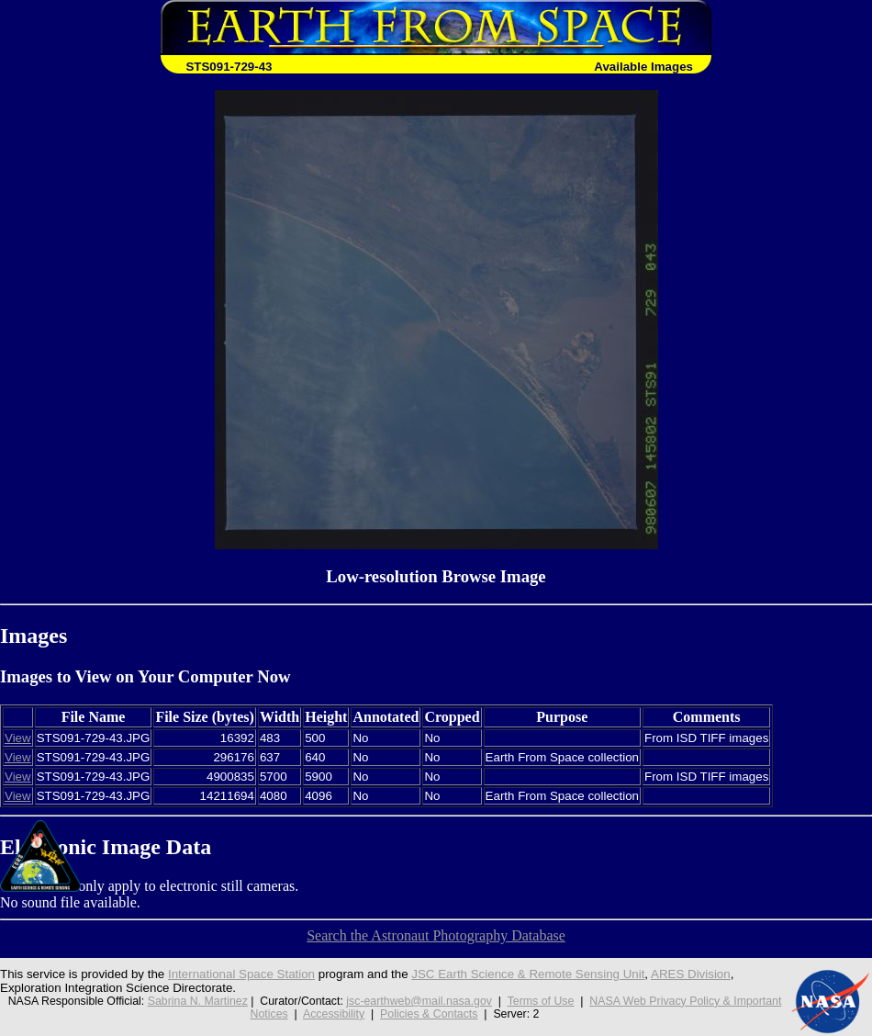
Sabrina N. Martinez (198, 1001)
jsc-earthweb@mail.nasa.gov (419, 1001)
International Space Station (241, 974)
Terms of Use (541, 1001)
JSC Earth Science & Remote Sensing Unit (527, 974)
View (18, 738)
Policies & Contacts (428, 1014)
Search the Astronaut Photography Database (436, 935)
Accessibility (333, 1014)
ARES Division (691, 974)
